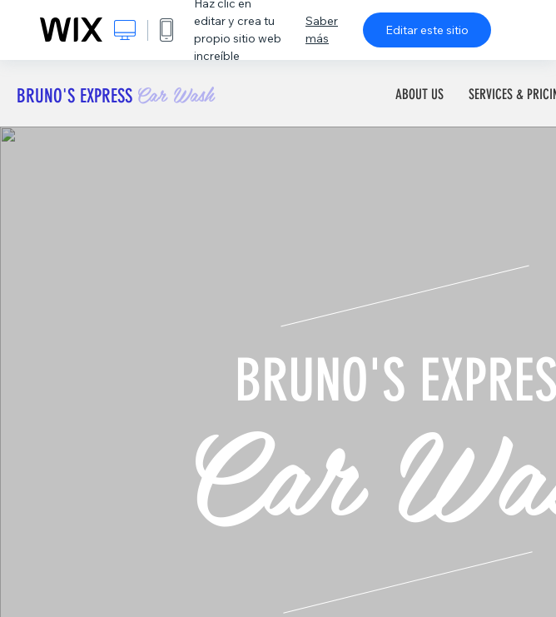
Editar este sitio (427, 29)
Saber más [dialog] (321, 29)
